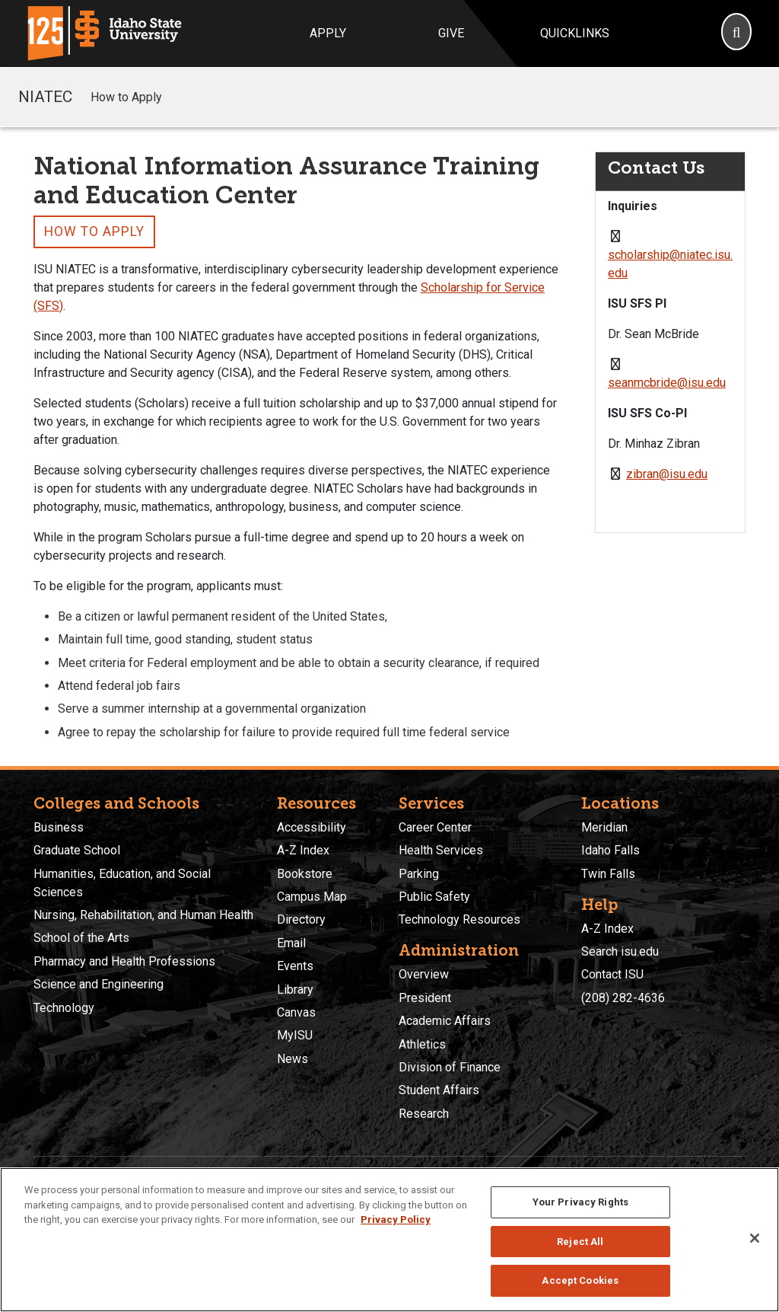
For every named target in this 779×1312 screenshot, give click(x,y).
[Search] (736, 33)
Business (58, 827)
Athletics (422, 1044)
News (292, 1059)
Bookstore (304, 874)
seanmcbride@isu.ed (664, 382)
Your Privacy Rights (580, 1202)
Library (295, 989)
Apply (328, 33)
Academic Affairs (445, 1021)
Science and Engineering (98, 984)
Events (295, 966)
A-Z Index (303, 850)
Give (451, 33)
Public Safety (434, 896)
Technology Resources (459, 919)
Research (424, 1113)
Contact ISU (612, 974)
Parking (419, 874)
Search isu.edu (620, 951)
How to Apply (126, 97)
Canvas (296, 1012)
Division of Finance (450, 1067)
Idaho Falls (610, 850)
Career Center (435, 827)
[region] (389, 1239)
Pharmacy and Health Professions (124, 961)
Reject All (580, 1241)
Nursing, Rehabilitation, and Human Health (143, 915)
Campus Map (312, 896)
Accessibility (311, 827)
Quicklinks (574, 33)
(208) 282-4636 (623, 998)
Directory (301, 919)
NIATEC (45, 97)
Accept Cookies (580, 1280)
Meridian (604, 827)
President (425, 998)
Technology (63, 1008)
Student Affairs (439, 1090)
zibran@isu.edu (666, 474)
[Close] (754, 1238)
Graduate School (76, 850)
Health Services (441, 850)
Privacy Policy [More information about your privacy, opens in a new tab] (396, 1219)
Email (291, 943)
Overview (424, 974)
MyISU (295, 1035)
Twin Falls (608, 874)
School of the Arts (81, 938)
